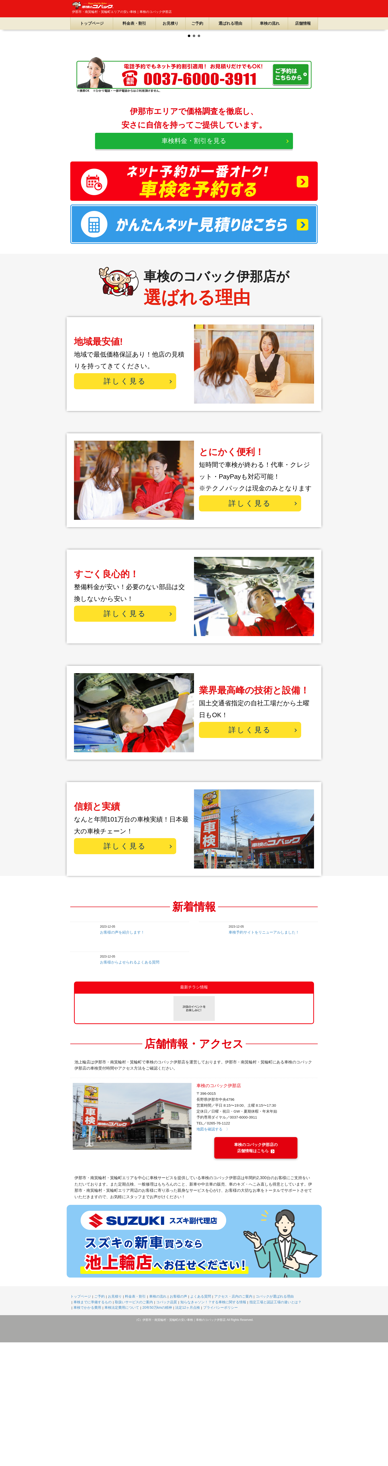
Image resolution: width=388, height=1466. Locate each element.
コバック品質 (166, 1426)
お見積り (170, 23)
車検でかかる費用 (87, 1431)
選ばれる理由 (230, 23)
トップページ (92, 23)
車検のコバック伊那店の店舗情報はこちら (256, 1271)
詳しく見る (125, 505)
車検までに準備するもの (92, 1426)
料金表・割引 (134, 23)
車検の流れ (270, 23)
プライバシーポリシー (220, 1431)
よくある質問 (200, 1420)
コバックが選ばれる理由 (275, 1420)
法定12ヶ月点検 (187, 1431)
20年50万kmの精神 (157, 1431)
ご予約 (197, 23)
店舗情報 (303, 23)
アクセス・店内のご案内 (233, 1420)
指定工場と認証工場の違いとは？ (275, 1426)
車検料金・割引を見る (194, 264)
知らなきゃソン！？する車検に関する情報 (213, 1426)
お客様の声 (178, 1420)
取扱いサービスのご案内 (134, 1426)
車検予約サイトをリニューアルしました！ (264, 1056)
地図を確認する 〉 (213, 1253)
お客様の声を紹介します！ (122, 1056)
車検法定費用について (121, 1431)
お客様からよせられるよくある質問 (129, 1086)
